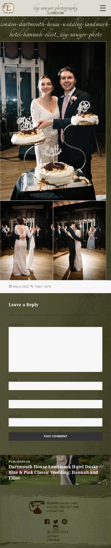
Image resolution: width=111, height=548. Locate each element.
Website (15, 416)
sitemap (53, 540)
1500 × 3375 (43, 286)
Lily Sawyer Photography (55, 7)
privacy (53, 536)
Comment (18, 325)
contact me (55, 511)
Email (15, 398)
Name (14, 380)
